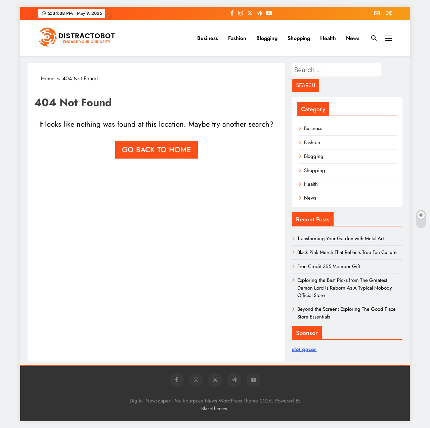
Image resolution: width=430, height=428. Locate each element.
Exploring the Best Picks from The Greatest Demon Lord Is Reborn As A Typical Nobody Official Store (344, 287)
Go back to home (156, 149)
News (352, 38)
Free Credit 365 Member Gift (328, 266)
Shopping (299, 38)
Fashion (237, 38)
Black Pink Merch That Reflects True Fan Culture (347, 252)
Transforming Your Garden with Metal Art (340, 238)
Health (328, 38)
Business (207, 38)
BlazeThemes (214, 408)
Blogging (266, 38)
